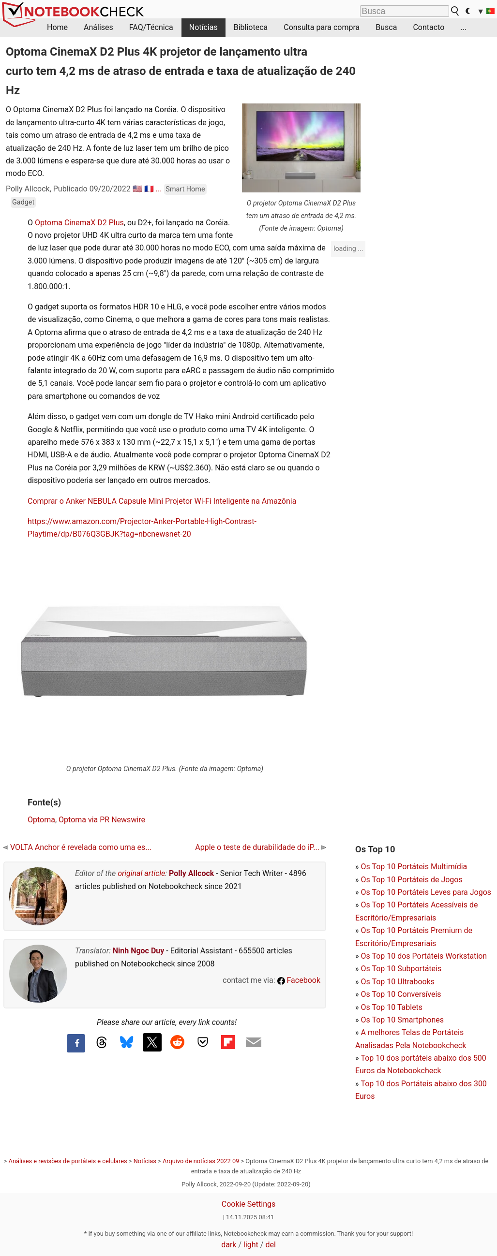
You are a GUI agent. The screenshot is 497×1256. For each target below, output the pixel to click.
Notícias (203, 27)
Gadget (23, 202)
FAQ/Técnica (151, 27)
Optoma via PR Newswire (102, 819)
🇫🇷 (149, 188)
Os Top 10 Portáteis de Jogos (411, 879)
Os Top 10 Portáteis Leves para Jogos (426, 892)
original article (141, 873)
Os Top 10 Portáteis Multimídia (414, 866)
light (250, 1244)
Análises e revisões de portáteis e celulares (68, 1161)
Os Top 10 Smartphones (402, 1019)
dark (228, 1244)
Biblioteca (251, 27)
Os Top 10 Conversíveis (401, 994)
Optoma (41, 819)
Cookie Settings (249, 1204)
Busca (386, 27)
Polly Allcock (191, 873)
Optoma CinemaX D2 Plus (79, 222)
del (270, 1244)
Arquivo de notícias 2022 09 (201, 1161)
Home (57, 27)
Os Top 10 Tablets (391, 1007)
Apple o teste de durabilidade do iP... (260, 847)
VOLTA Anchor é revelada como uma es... (77, 847)
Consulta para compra (322, 27)
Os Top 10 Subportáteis (401, 968)
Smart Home (185, 189)
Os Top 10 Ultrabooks (398, 981)
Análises (98, 27)
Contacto (428, 27)
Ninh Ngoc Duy (139, 950)
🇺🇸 (137, 188)
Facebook (298, 980)
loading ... (348, 248)
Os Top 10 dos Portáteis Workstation (424, 956)
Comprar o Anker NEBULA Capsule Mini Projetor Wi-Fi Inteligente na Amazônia (162, 501)
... (463, 27)
